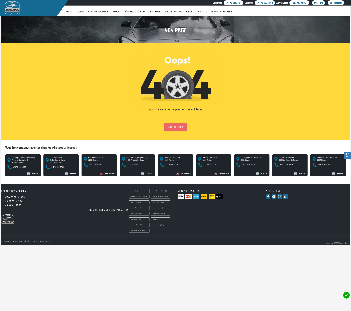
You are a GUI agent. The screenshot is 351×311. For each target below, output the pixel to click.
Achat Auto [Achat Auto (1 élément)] (134, 191)
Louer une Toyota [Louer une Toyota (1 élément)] (158, 225)
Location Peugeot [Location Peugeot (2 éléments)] (136, 208)
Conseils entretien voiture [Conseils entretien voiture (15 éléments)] (139, 196)
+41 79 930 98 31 (299, 3)
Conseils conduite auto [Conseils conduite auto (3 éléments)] (160, 191)
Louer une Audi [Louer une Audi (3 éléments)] (136, 219)
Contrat (34, 241)
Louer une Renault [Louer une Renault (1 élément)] (136, 225)
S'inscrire (318, 3)
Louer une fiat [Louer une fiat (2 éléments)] (157, 219)
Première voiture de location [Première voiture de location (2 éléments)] (139, 230)
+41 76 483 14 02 (265, 3)
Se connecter (336, 3)
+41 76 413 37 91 (233, 3)
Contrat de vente (44, 241)
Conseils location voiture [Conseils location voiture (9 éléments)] (160, 196)
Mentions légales (24, 241)
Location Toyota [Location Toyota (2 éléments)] (158, 208)
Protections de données (9, 241)
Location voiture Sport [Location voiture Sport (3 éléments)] (137, 213)
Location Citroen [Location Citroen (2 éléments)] (136, 202)
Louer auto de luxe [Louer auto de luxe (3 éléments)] (159, 213)
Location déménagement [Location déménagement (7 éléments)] (160, 202)
